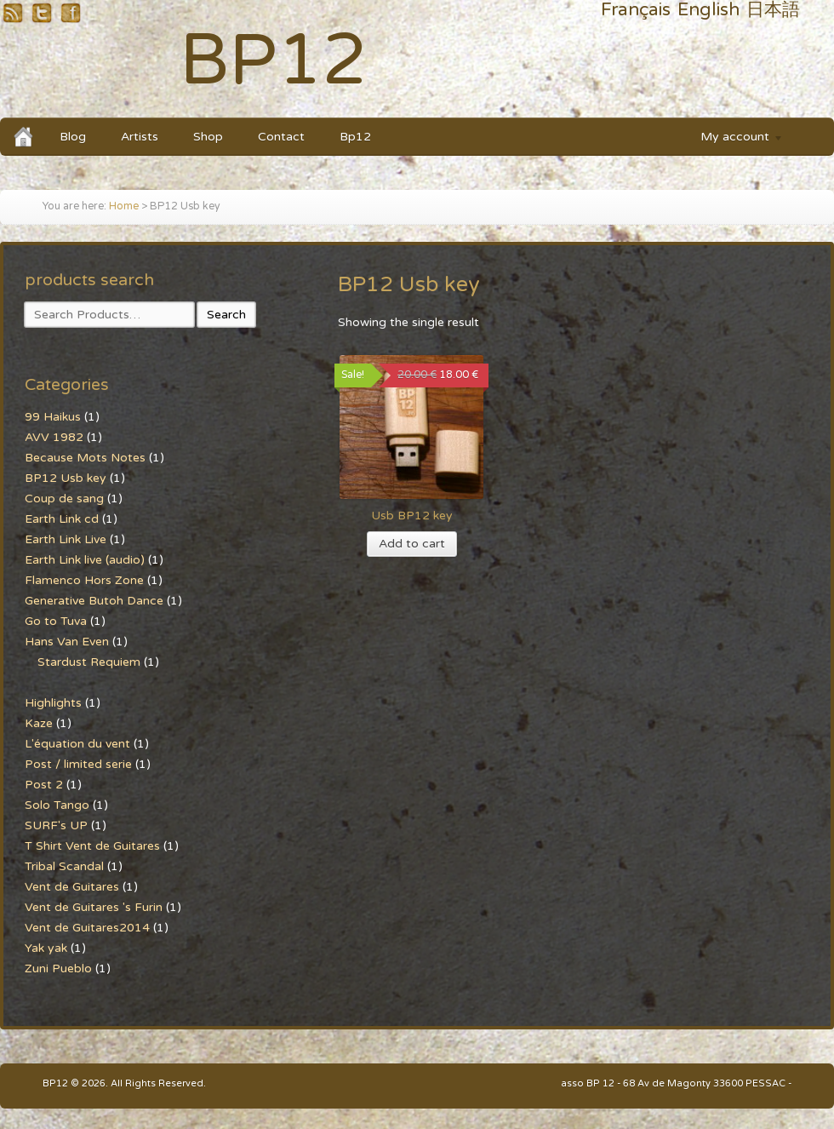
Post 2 (44, 784)
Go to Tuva (56, 621)
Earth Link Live (65, 539)
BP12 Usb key (65, 478)
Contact (281, 136)
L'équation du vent (77, 743)
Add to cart (412, 543)
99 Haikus (53, 417)
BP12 (274, 61)
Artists (139, 136)
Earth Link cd (62, 519)
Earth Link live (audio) (85, 560)
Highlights (53, 703)
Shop (208, 136)
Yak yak (46, 948)
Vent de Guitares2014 (87, 927)
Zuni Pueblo (58, 968)
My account (733, 139)
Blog (73, 136)
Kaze (39, 723)
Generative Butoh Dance (94, 600)
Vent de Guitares (72, 887)
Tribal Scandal (64, 866)
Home (124, 206)
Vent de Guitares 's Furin (94, 907)
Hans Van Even (67, 641)
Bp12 (355, 136)
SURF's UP (56, 825)
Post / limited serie (78, 764)
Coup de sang (64, 498)
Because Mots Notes (85, 457)
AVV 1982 (54, 437)
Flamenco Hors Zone (84, 580)
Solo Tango (57, 805)
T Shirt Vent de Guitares (92, 846)
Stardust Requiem (88, 662)
